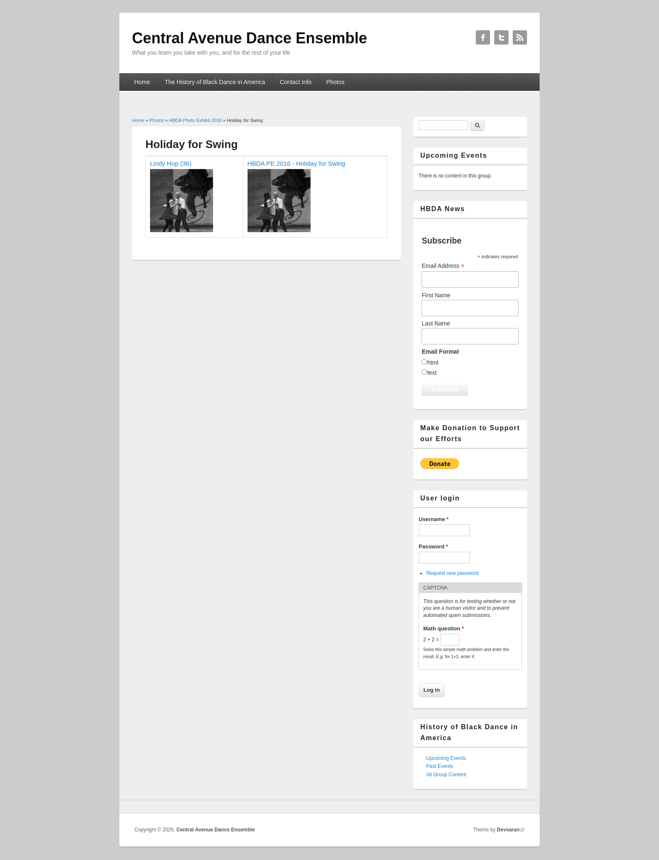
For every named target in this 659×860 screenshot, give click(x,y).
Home (142, 82)
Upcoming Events (446, 758)
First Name (436, 295)
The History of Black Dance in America (215, 82)
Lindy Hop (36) (170, 163)
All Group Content (446, 775)
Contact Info (296, 82)
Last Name (436, 323)
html (432, 362)
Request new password (452, 573)
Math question (443, 628)
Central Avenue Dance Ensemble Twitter (501, 37)
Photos (335, 82)
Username (434, 519)
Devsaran (508, 830)
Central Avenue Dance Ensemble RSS (520, 37)
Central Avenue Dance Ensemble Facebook (483, 37)
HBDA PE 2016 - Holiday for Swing (296, 163)
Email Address (443, 266)
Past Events (439, 766)
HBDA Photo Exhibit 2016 (195, 120)
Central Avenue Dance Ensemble (216, 830)
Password (433, 546)
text (432, 372)
